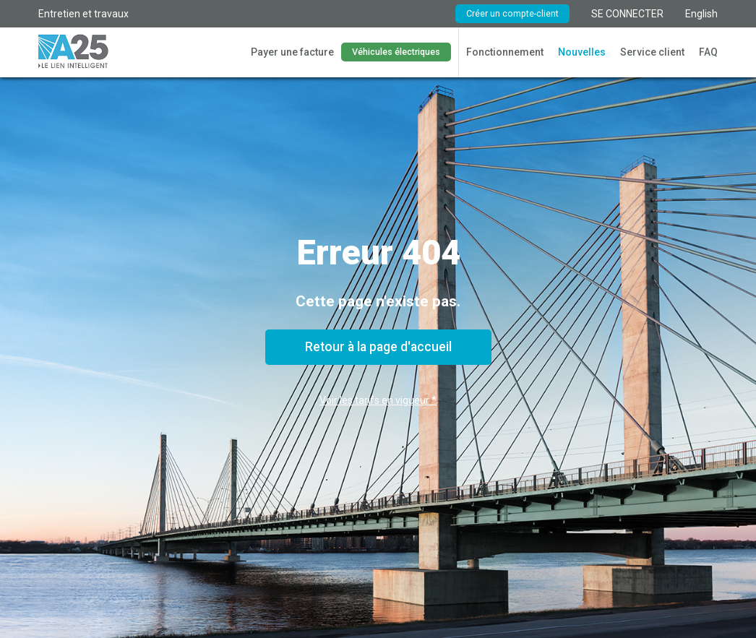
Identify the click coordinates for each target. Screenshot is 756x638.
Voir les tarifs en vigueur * (378, 400)
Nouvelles (582, 52)
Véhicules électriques (396, 51)
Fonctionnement (505, 52)
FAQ (708, 52)
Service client (652, 52)
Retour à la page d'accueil (378, 347)
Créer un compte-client (512, 13)
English (701, 14)
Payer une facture (292, 52)
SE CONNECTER (627, 14)
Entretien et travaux (83, 14)
